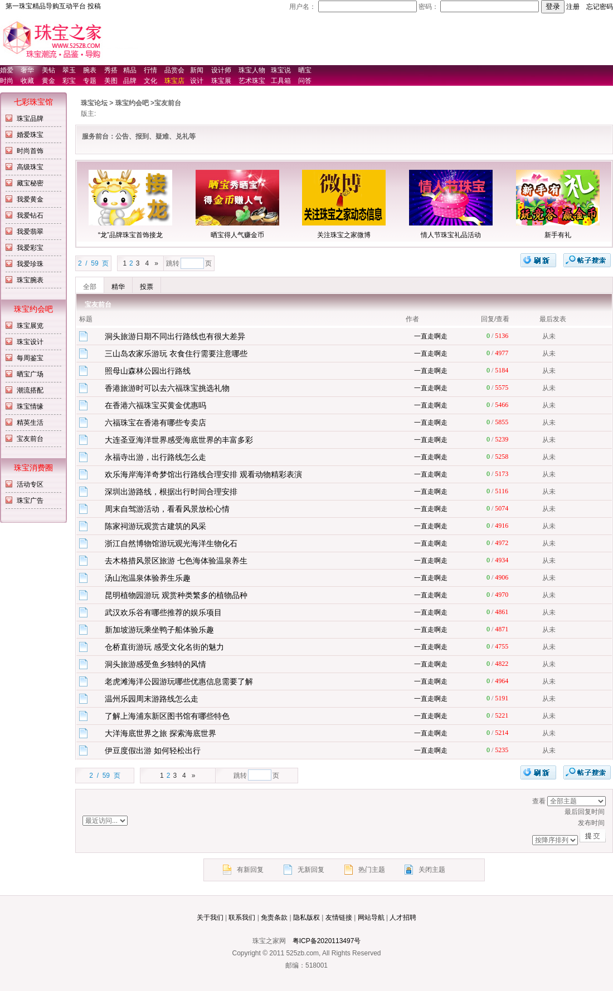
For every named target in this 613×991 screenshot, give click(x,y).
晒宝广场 (30, 374)
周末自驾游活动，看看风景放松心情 (167, 508)
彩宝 (69, 81)
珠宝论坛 (94, 103)
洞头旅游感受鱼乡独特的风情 (155, 664)
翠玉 (69, 70)
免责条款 (274, 917)
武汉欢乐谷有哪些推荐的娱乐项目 (163, 612)
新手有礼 (557, 235)
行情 (150, 70)
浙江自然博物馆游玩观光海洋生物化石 (171, 543)
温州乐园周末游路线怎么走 (151, 698)
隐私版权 (306, 917)
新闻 (196, 70)
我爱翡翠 (30, 232)
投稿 (94, 6)
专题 (89, 81)
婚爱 (6, 70)
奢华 (27, 70)
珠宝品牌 (30, 118)
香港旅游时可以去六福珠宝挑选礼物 (167, 388)
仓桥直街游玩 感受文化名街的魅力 (164, 646)
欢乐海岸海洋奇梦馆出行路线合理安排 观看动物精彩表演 (203, 474)
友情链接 (338, 917)
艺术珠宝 (252, 81)
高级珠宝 (30, 167)
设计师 (221, 70)
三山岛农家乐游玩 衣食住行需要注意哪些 (176, 353)
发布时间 (443, 823)
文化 (150, 81)
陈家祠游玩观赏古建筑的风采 (155, 526)
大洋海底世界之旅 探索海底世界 (160, 733)
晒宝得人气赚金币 (237, 235)
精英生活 (30, 422)
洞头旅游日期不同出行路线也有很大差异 (175, 336)
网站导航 (371, 917)
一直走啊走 (430, 336)
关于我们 (210, 917)
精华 (118, 287)
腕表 (89, 70)
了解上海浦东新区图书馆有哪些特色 (167, 716)
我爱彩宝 (30, 248)
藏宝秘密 (30, 183)
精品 (130, 70)
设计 (196, 81)
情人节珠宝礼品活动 (451, 235)
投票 (146, 287)
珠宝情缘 (30, 406)
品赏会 (174, 70)
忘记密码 (599, 7)
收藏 (27, 81)
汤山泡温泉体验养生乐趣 (148, 577)
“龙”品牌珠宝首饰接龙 (130, 235)
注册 (573, 7)
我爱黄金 (30, 199)
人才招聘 (403, 917)
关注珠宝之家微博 (344, 235)
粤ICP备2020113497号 (327, 941)
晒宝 (305, 70)
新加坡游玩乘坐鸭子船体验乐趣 (159, 629)
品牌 (130, 81)
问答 (305, 81)
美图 (111, 81)
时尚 (6, 81)
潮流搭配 (30, 390)
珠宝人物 (252, 70)
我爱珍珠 (30, 264)
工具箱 (281, 81)
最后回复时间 (443, 812)
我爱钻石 (30, 215)
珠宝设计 (30, 342)
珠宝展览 (30, 326)
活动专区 (30, 484)
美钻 (48, 70)
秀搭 (111, 70)
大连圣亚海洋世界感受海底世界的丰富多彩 (179, 439)
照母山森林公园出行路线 (148, 370)
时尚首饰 (30, 151)
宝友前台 (30, 439)
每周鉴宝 (30, 358)
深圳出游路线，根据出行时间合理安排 (171, 491)
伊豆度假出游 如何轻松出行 (153, 750)
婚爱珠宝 (30, 135)
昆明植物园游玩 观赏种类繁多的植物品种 (176, 595)
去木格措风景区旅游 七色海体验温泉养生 (176, 560)
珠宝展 (221, 81)
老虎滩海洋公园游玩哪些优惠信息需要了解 (179, 681)
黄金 (48, 81)
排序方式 (576, 801)
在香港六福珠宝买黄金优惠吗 (155, 405)
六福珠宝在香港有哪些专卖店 (155, 422)
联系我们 (241, 917)
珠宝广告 (30, 500)
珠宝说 (281, 70)
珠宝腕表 (30, 280)
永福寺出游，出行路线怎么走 (155, 457)
